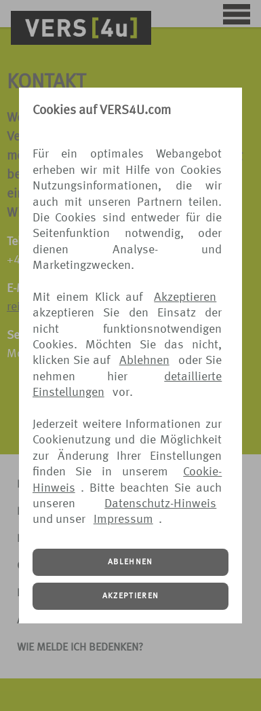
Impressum (123, 519)
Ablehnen (144, 360)
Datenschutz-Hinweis (160, 504)
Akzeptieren (185, 297)
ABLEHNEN (130, 562)
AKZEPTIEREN (130, 596)
